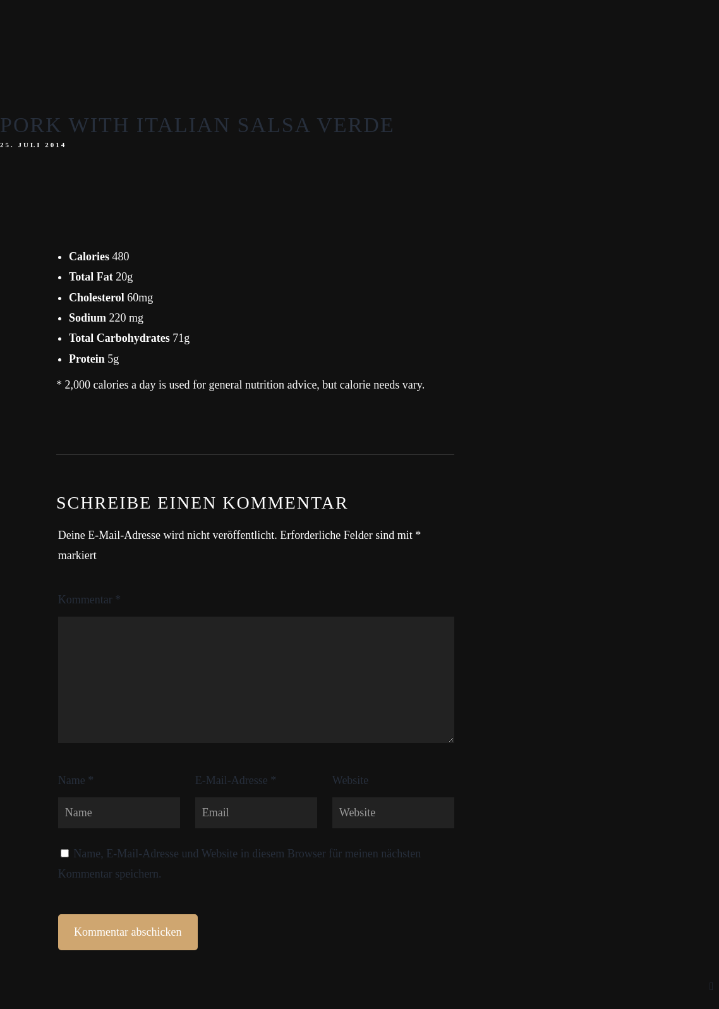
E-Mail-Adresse (235, 780)
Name (76, 780)
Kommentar (89, 599)
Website (350, 780)
